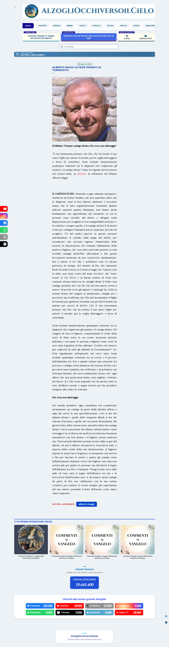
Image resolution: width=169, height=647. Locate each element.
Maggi (138, 26)
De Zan (112, 26)
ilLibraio (81, 173)
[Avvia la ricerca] (62, 47)
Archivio (44, 26)
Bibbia (71, 26)
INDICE (28, 26)
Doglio (125, 26)
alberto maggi (86, 504)
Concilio (98, 26)
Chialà (84, 26)
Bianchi (58, 26)
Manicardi (152, 26)
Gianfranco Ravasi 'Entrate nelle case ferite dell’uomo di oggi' (89, 37)
